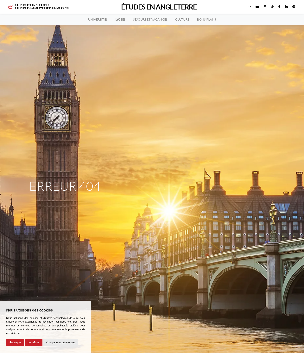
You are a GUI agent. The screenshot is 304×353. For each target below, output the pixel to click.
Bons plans (206, 19)
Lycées (120, 19)
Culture (182, 19)
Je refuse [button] (33, 342)
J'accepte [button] (15, 342)
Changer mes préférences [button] (60, 342)
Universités (98, 19)
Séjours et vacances (150, 19)
